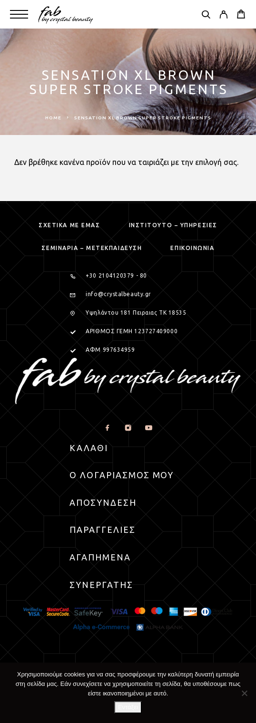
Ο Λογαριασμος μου (121, 475)
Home (53, 117)
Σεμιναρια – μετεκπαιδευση (91, 248)
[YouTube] (148, 428)
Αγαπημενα (100, 557)
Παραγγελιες (102, 529)
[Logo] (66, 14)
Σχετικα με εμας (69, 225)
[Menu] (19, 14)
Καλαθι (88, 448)
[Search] (206, 15)
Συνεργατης (101, 584)
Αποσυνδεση (103, 502)
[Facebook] (108, 428)
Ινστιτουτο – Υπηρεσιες (173, 225)
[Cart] (241, 15)
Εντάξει (128, 707)
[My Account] (223, 15)
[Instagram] (128, 428)
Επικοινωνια (192, 248)
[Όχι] (244, 693)
